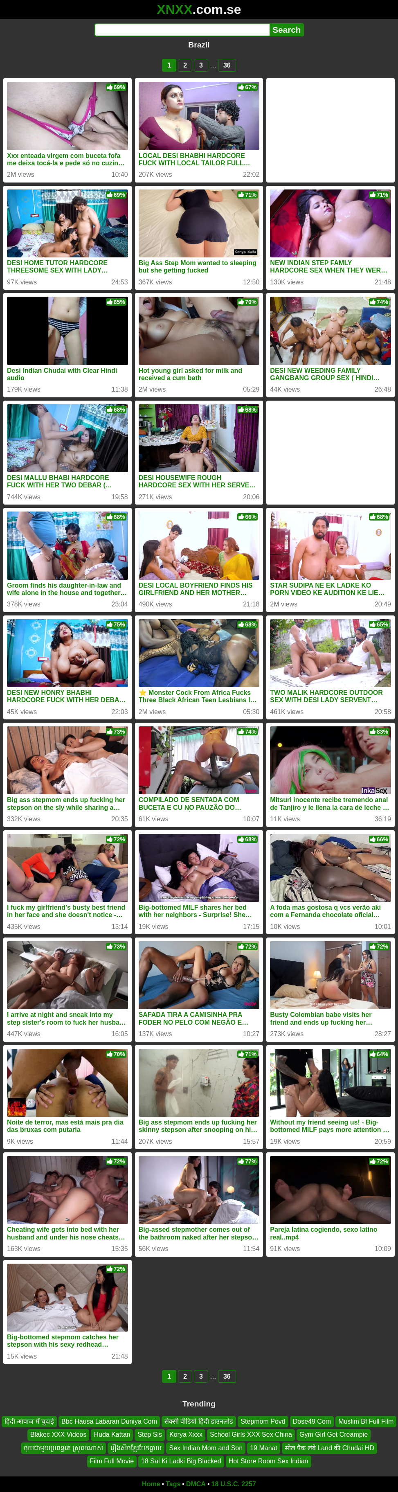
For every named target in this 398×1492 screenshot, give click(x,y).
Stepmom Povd (263, 1421)
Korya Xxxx (185, 1434)
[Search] (182, 29)
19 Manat (263, 1447)
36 (227, 65)
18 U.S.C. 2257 (233, 1484)
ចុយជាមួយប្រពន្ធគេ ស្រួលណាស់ (63, 1447)
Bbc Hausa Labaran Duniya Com (109, 1421)
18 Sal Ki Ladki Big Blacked (181, 1461)
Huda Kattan (112, 1434)
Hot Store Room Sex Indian (268, 1461)
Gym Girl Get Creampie (333, 1434)
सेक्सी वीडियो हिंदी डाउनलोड (198, 1421)
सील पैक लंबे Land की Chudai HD (329, 1447)
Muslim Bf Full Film (366, 1421)
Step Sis (149, 1434)
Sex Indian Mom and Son (206, 1447)
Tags (173, 1484)
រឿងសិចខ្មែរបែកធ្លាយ (136, 1447)
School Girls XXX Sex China (251, 1434)
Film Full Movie (112, 1461)
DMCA (196, 1484)
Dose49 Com (312, 1421)
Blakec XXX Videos (58, 1434)
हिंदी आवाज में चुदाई (29, 1421)
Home (151, 1484)
